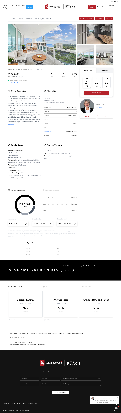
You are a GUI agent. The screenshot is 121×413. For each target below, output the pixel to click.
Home (31, 367)
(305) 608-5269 (32, 400)
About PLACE (81, 367)
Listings (36, 367)
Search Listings (6, 6)
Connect (103, 6)
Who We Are (110, 6)
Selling (30, 6)
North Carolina (38, 6)
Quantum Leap (89, 6)
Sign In (114, 1)
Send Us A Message (60, 389)
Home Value (60, 367)
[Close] (117, 397)
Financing (52, 367)
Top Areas (16, 6)
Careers (97, 6)
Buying (23, 6)
